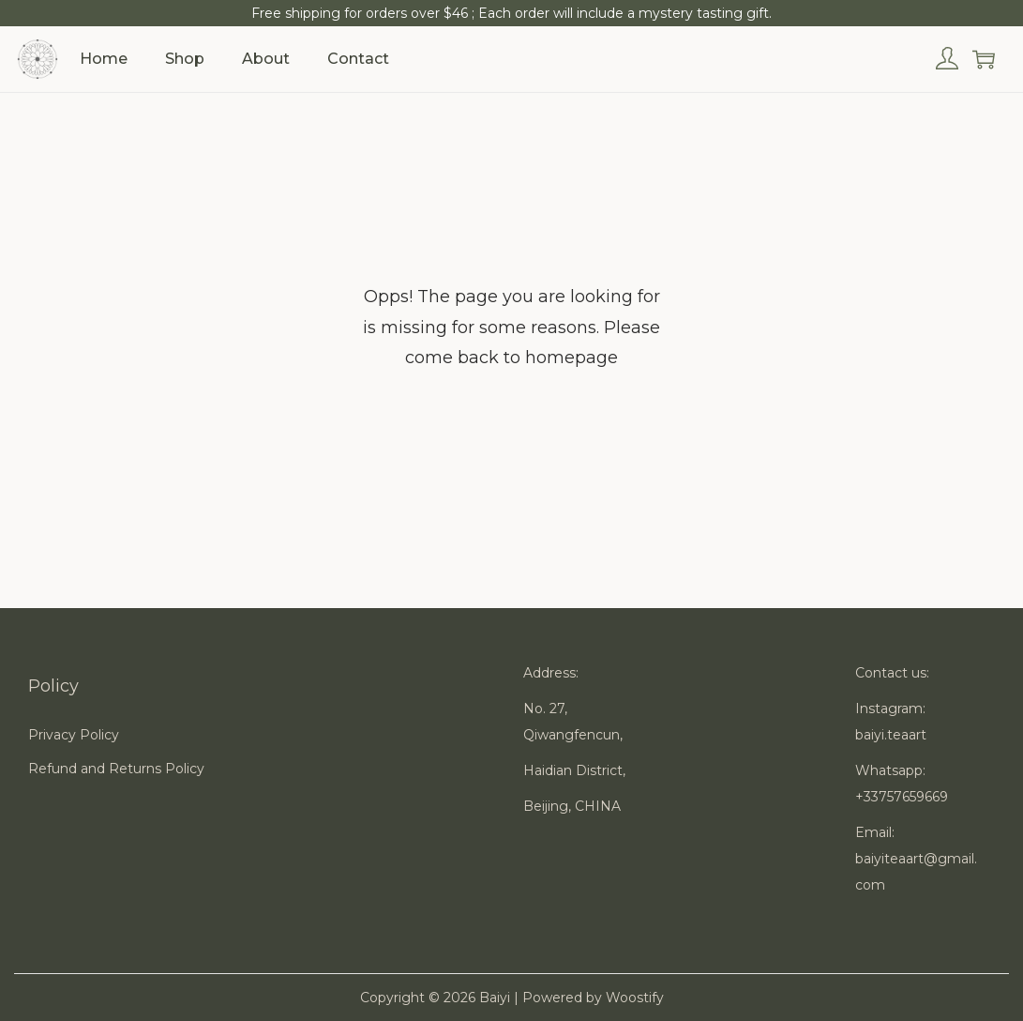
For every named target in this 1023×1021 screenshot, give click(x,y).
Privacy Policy (73, 734)
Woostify (635, 997)
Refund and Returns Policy (116, 768)
